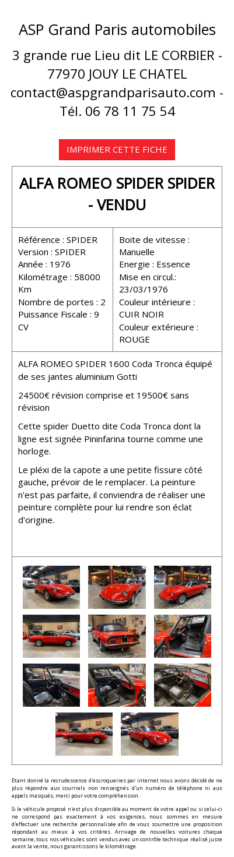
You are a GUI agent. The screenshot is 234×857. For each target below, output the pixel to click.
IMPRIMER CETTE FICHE (117, 149)
